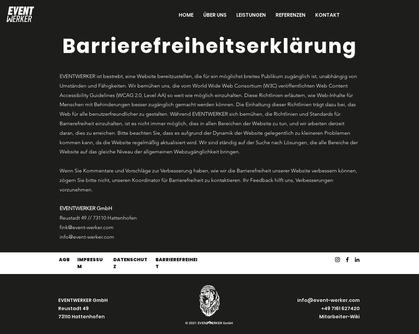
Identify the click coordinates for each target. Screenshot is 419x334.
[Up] (209, 322)
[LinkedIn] (357, 259)
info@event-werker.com (87, 237)
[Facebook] (347, 259)
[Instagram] (337, 259)
